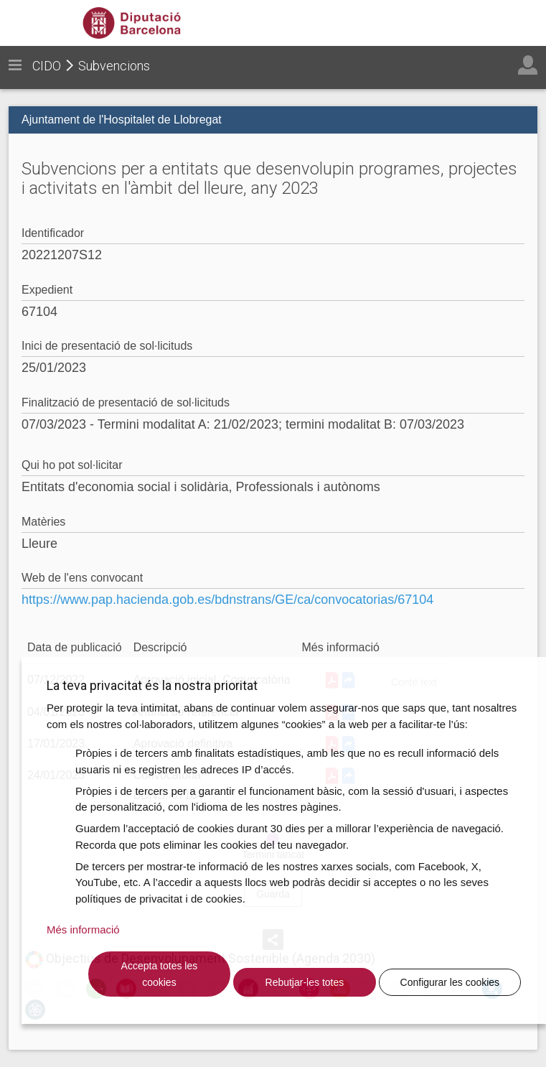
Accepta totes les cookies (159, 974)
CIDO (46, 65)
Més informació (83, 929)
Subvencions (114, 65)
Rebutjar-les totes (304, 982)
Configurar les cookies (450, 982)
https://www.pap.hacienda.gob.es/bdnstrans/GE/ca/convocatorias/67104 (227, 599)
